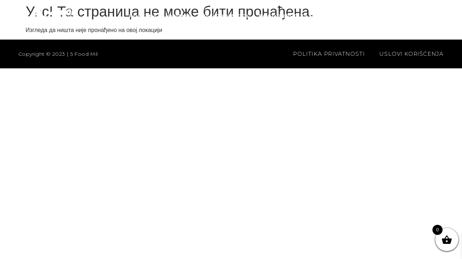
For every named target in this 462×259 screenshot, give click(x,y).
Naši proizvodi (224, 16)
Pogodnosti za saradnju (299, 16)
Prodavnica (411, 16)
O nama (179, 16)
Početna (143, 16)
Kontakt (364, 16)
